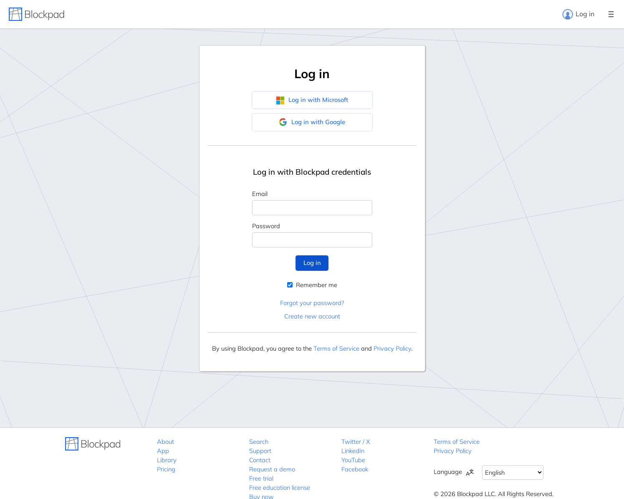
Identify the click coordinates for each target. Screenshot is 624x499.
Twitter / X (355, 442)
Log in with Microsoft (312, 100)
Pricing (166, 469)
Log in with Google (312, 122)
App (163, 451)
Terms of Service (336, 348)
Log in (578, 14)
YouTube (353, 460)
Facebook (354, 469)
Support (260, 451)
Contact (259, 460)
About (165, 442)
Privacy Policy (392, 348)
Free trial (261, 478)
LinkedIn (352, 451)
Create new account (312, 316)
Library (167, 460)
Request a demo (272, 469)
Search (258, 442)
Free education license (279, 487)
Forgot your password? (312, 303)
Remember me (312, 285)
